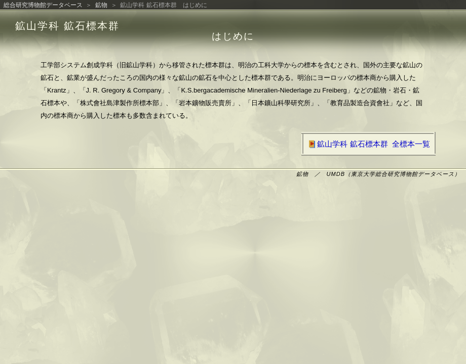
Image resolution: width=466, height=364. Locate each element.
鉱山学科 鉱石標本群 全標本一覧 (368, 144)
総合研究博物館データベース (43, 5)
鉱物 (101, 5)
